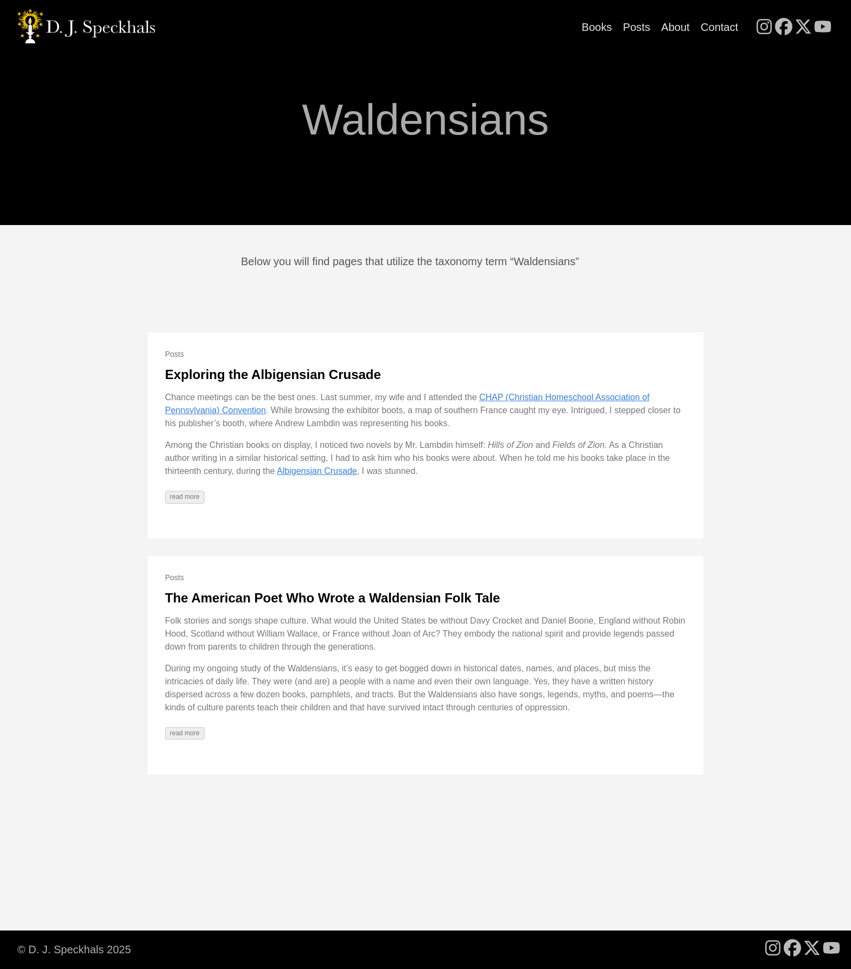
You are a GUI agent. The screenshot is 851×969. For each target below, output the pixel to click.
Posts (636, 27)
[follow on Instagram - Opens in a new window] (764, 27)
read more (185, 496)
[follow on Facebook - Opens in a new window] (783, 27)
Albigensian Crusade (317, 471)
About (675, 27)
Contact (719, 27)
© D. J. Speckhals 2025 (74, 949)
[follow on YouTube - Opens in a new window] (822, 27)
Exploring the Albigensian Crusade (273, 374)
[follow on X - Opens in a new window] (803, 27)
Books (597, 27)
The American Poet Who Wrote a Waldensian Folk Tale (332, 598)
